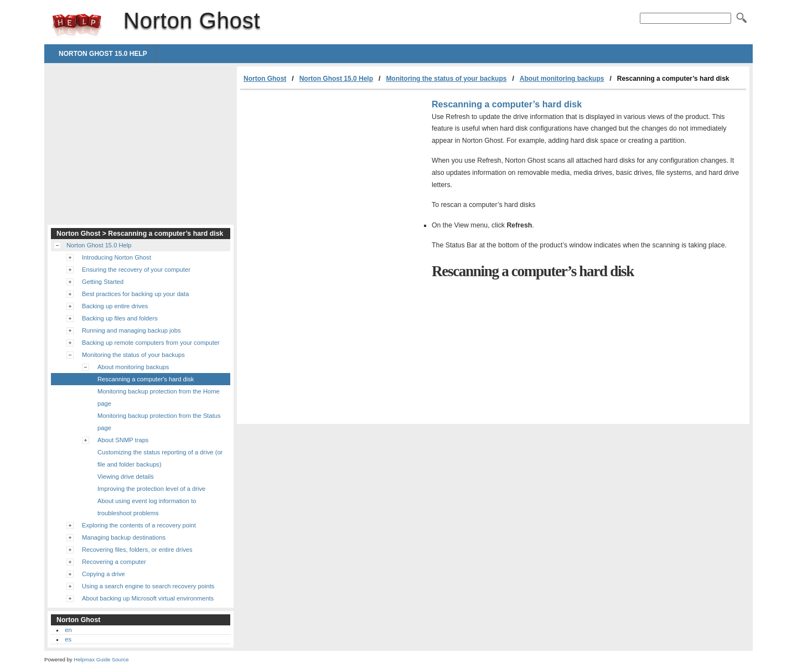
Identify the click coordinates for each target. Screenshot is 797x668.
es (68, 639)
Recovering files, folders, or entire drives (137, 549)
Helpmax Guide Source (101, 659)
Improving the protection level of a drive (151, 488)
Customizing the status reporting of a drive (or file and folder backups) (159, 458)
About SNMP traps (122, 440)
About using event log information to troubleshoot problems (146, 507)
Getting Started (102, 281)
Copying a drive (103, 574)
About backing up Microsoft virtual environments (148, 598)
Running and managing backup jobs (131, 330)
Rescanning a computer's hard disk (145, 379)
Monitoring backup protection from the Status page (159, 421)
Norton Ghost (77, 25)
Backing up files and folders (120, 318)
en (68, 629)
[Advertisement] (333, 173)
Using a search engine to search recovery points (148, 586)
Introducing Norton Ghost (116, 257)
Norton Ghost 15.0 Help (103, 54)
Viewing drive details (125, 476)
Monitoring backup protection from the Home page (158, 397)
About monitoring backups (562, 78)
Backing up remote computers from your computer (151, 342)
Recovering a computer (114, 561)
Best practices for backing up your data (135, 294)
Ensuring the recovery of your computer (136, 269)
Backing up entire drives (115, 306)
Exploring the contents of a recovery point (139, 525)
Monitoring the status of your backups (446, 78)
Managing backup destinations (123, 537)
